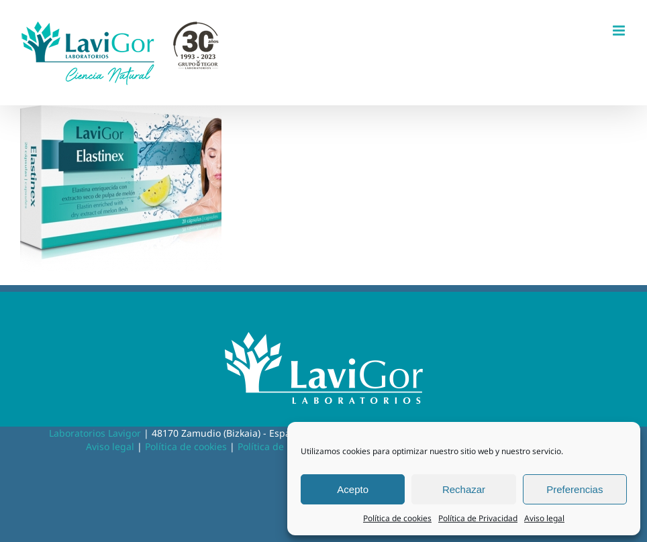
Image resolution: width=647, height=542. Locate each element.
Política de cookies (397, 518)
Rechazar (463, 489)
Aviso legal (544, 518)
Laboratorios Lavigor (95, 433)
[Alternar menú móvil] (620, 30)
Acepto (352, 489)
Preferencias (574, 489)
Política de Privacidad (477, 518)
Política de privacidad (286, 446)
